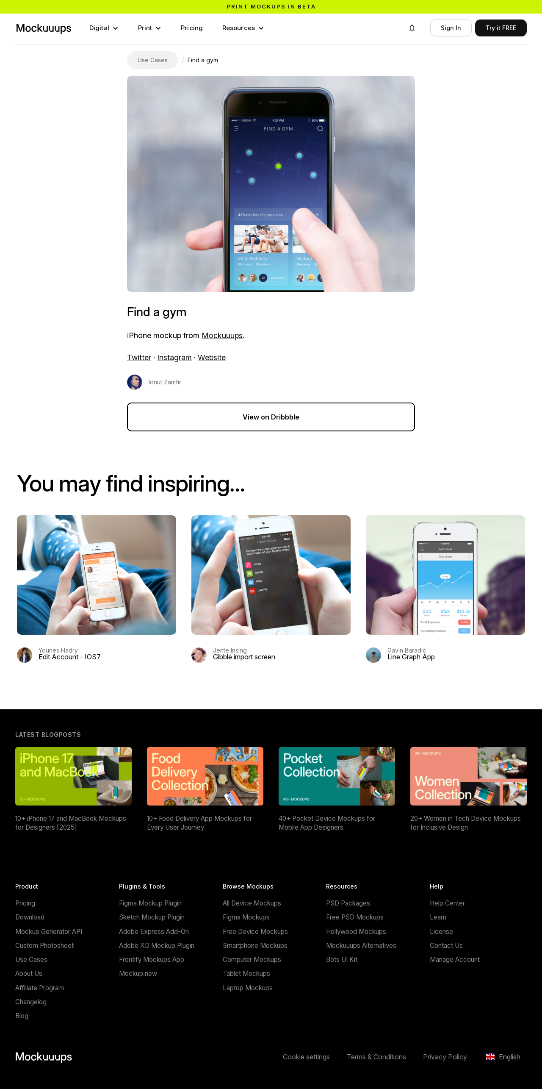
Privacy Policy (445, 1056)
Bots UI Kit (341, 960)
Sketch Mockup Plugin (152, 917)
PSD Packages (348, 903)
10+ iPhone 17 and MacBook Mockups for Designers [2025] (70, 822)
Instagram (174, 357)
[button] (103, 28)
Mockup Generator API (48, 932)
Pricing (192, 28)
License (441, 932)
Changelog (31, 1002)
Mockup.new (138, 974)
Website (212, 357)
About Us (28, 974)
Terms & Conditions (376, 1056)
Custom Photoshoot (44, 946)
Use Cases (31, 960)
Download (29, 917)
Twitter (139, 357)
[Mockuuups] (43, 28)
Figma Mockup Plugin (150, 903)
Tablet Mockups (246, 974)
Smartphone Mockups (255, 946)
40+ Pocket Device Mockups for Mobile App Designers (327, 822)
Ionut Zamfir (165, 382)
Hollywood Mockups (356, 932)
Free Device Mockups (255, 932)
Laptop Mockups (248, 988)
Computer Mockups (252, 960)
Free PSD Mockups (355, 917)
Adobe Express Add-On (154, 932)
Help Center (447, 903)
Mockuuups (222, 335)
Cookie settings (306, 1056)
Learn (438, 917)
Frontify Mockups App (151, 960)
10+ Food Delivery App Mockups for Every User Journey (199, 822)
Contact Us (446, 946)
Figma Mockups (246, 917)
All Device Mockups (252, 903)
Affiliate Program (39, 988)
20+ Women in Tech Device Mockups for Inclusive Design (465, 822)
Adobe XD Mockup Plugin (156, 946)
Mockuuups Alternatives (361, 946)
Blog (21, 1016)
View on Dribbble (271, 417)
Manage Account (455, 960)
